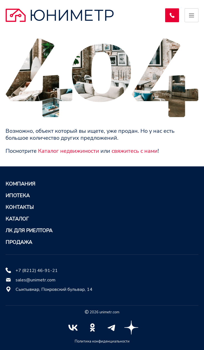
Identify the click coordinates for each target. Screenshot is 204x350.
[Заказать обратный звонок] (172, 15)
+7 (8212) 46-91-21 (37, 271)
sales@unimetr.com (36, 280)
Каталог (17, 219)
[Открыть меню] (191, 15)
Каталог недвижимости (68, 151)
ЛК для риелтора (29, 230)
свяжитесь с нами (135, 151)
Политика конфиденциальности (102, 341)
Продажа (19, 242)
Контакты (20, 207)
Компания (20, 184)
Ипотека (18, 195)
